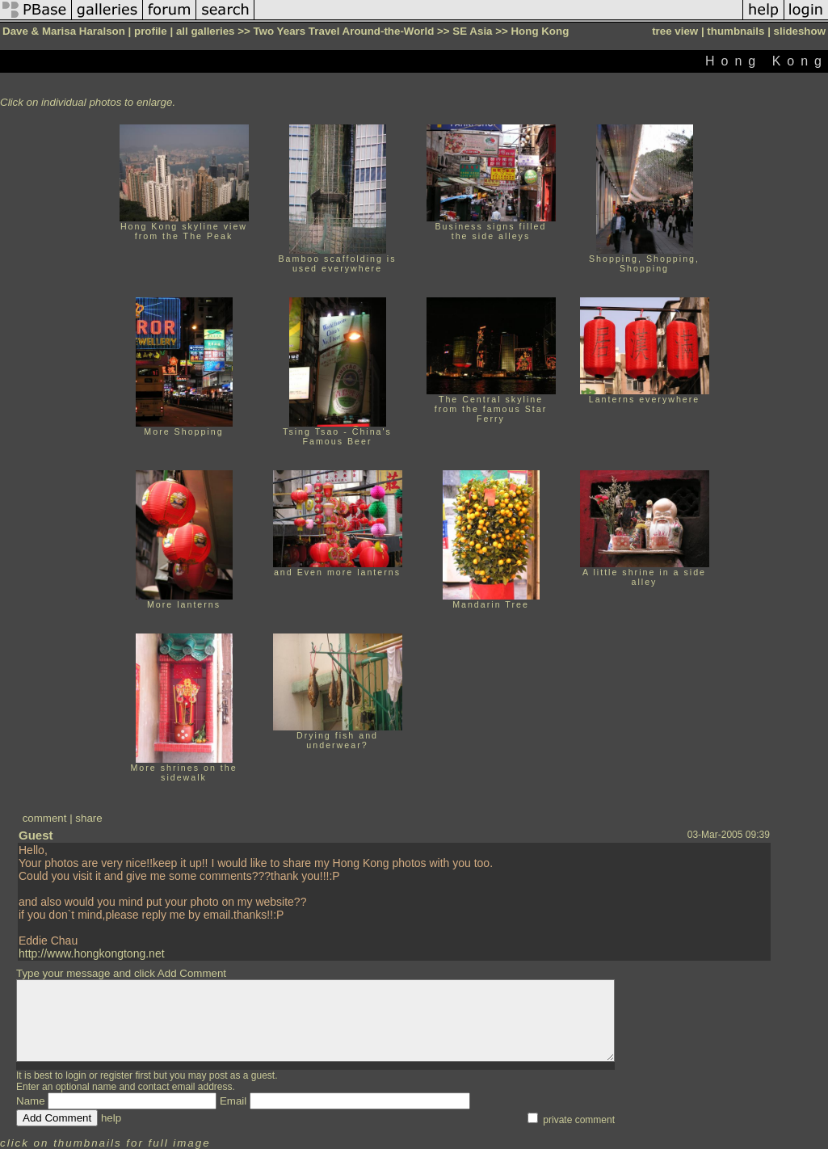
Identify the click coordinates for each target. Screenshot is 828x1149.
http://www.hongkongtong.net (92, 953)
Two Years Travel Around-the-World (343, 31)
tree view (675, 31)
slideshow (800, 31)
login (75, 1075)
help (111, 1118)
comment (45, 818)
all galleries (205, 31)
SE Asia (472, 31)
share (88, 818)
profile (150, 31)
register (116, 1075)
